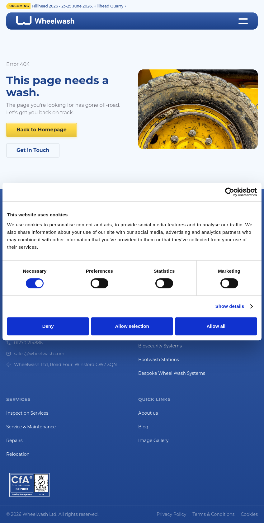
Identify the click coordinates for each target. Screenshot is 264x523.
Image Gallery (153, 440)
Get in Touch (32, 150)
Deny (48, 326)
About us (148, 413)
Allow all (215, 326)
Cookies (249, 514)
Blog (143, 427)
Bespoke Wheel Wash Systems (171, 373)
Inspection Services (27, 413)
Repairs (14, 440)
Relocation (18, 454)
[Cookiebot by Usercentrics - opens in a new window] (229, 192)
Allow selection (132, 326)
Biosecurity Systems (160, 346)
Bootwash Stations (158, 359)
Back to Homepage (41, 130)
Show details (229, 306)
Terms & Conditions (213, 514)
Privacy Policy (171, 514)
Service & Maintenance (31, 427)
